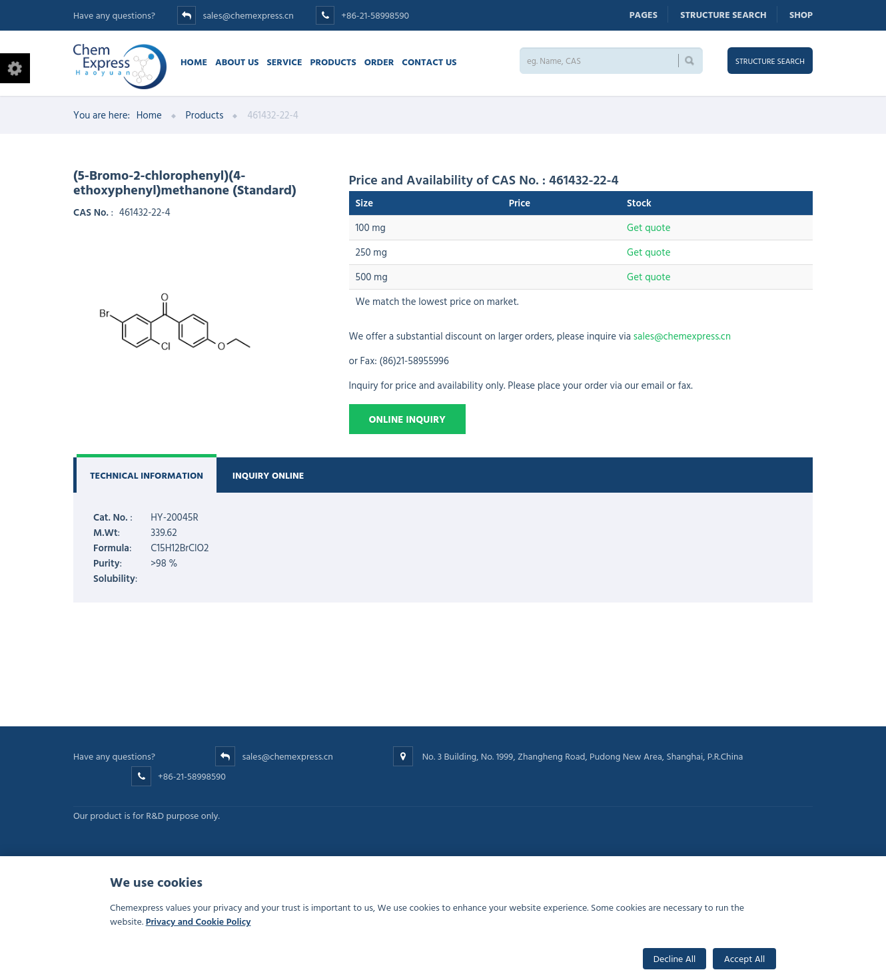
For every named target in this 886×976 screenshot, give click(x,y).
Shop (801, 14)
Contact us (429, 62)
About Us (236, 62)
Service (284, 62)
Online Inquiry (407, 419)
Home (194, 62)
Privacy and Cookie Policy (198, 921)
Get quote (648, 227)
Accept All (744, 958)
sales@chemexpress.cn (248, 15)
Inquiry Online (268, 475)
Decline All (675, 958)
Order (379, 62)
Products (333, 62)
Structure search (723, 14)
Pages (644, 14)
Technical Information (146, 475)
